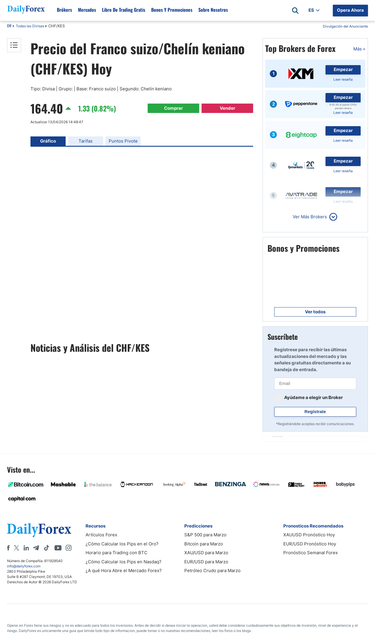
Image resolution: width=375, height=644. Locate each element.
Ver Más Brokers (310, 216)
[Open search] (295, 10)
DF (9, 26)
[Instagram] (68, 548)
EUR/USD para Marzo (206, 561)
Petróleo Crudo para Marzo (212, 570)
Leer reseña (343, 79)
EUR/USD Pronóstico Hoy (309, 544)
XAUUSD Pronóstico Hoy (309, 534)
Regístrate (315, 411)
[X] (16, 547)
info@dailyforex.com (23, 566)
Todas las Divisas (30, 26)
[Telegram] (36, 547)
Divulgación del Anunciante (345, 26)
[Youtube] (58, 547)
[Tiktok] (46, 547)
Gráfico (48, 141)
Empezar (343, 69)
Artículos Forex (101, 534)
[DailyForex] (39, 530)
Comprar (173, 108)
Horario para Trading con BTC (116, 552)
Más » (359, 49)
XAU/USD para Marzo (206, 552)
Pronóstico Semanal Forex (310, 552)
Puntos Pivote (123, 141)
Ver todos (315, 312)
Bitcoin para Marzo (203, 544)
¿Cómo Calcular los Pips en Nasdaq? (123, 561)
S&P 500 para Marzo (205, 534)
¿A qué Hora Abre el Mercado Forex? (124, 570)
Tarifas (86, 141)
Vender (227, 108)
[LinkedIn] (26, 547)
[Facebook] (8, 547)
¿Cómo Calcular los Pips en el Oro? (122, 544)
